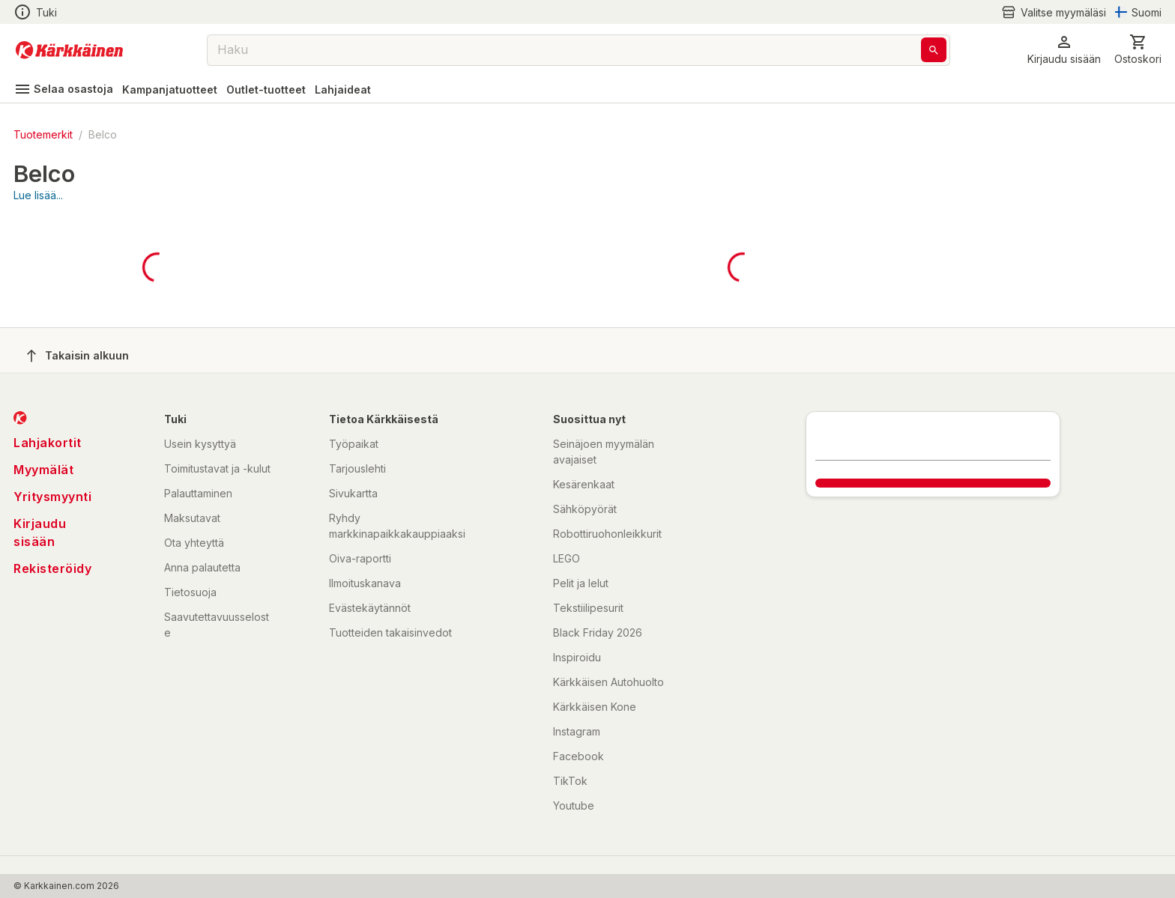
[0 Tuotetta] (1138, 50)
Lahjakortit (47, 442)
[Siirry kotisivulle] (69, 50)
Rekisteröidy (52, 568)
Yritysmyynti (52, 496)
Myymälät (43, 469)
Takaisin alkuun (78, 355)
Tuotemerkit (43, 134)
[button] (1064, 49)
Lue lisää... (38, 195)
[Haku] (933, 49)
